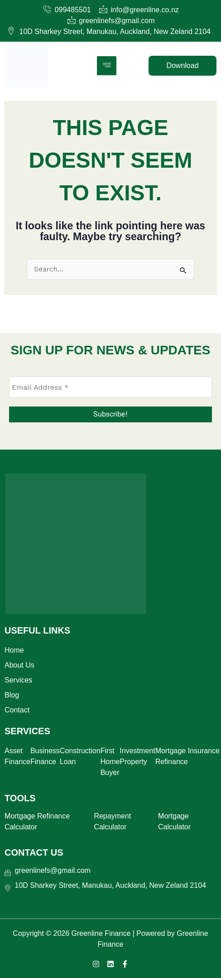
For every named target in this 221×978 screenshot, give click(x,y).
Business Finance (45, 756)
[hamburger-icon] (106, 65)
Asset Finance (17, 756)
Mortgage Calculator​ (174, 821)
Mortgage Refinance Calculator (37, 821)
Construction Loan (80, 756)
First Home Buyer (110, 761)
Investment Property (137, 756)
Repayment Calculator (112, 821)
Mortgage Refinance (171, 756)
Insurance (204, 751)
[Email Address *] (110, 387)
